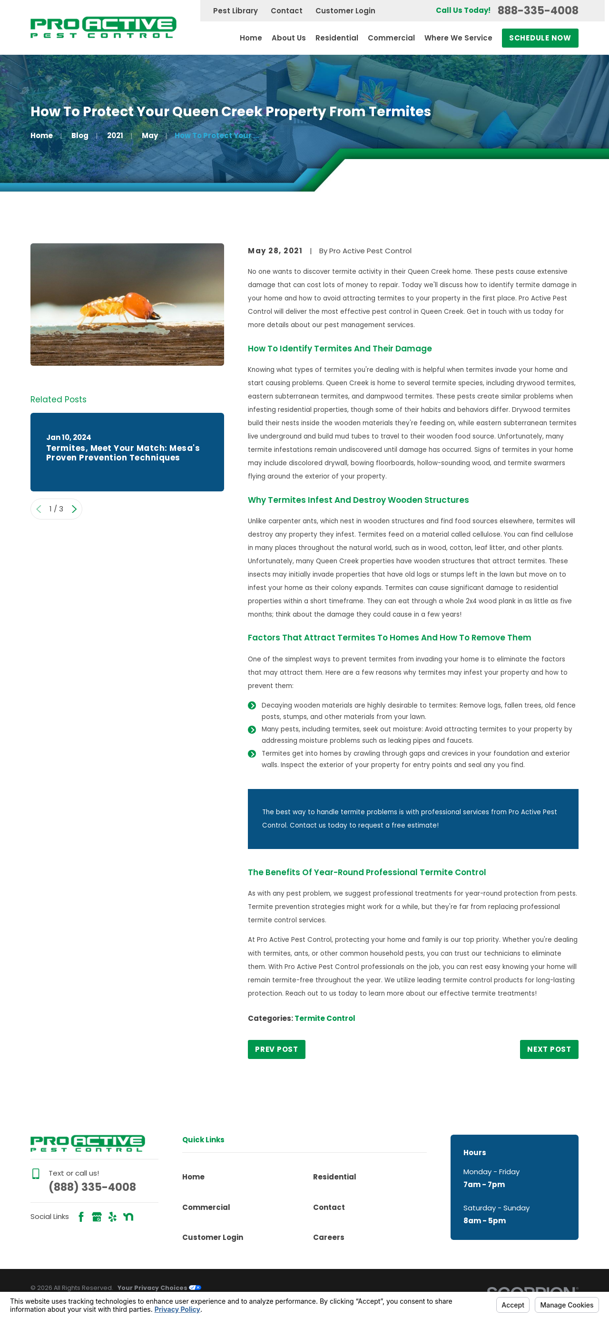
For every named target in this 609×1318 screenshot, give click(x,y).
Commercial (206, 1207)
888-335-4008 (538, 10)
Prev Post (276, 1049)
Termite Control (325, 1018)
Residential (334, 1177)
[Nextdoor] (128, 1217)
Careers (328, 1237)
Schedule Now (540, 38)
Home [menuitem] (251, 38)
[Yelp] (113, 1217)
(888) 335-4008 (92, 1187)
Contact (287, 11)
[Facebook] (81, 1217)
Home (193, 1177)
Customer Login (345, 11)
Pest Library (235, 11)
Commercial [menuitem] (391, 38)
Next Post (549, 1049)
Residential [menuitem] (336, 38)
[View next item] (74, 509)
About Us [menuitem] (289, 38)
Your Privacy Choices (159, 1288)
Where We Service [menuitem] (458, 38)
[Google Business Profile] (97, 1217)
